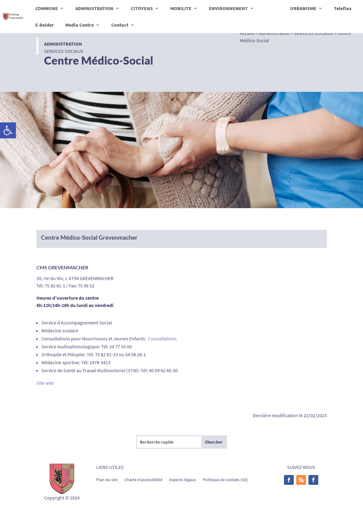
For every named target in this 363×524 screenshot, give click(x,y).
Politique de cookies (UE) (225, 479)
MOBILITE (180, 8)
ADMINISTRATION (94, 8)
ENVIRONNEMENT (228, 8)
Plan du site (107, 479)
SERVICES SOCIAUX (63, 51)
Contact (119, 25)
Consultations (162, 338)
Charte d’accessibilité (143, 479)
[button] (8, 130)
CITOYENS (142, 8)
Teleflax (343, 8)
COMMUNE (46, 8)
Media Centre (79, 25)
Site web (45, 383)
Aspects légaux (182, 479)
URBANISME (303, 8)
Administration (63, 44)
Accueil (247, 33)
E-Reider (44, 25)
